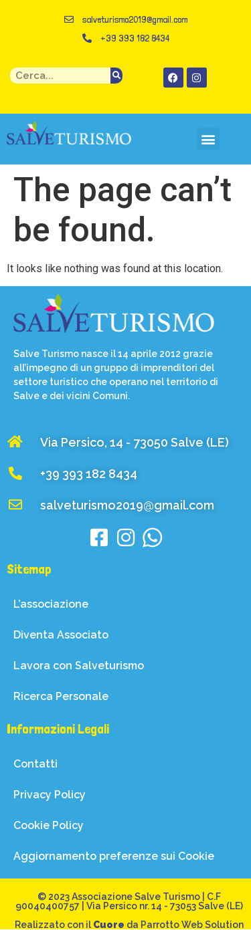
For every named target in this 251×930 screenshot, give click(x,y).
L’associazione (50, 604)
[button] (208, 139)
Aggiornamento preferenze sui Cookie (113, 856)
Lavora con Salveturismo (78, 665)
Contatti (35, 764)
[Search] (116, 76)
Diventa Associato (60, 634)
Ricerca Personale (60, 696)
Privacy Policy (49, 794)
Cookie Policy (48, 825)
